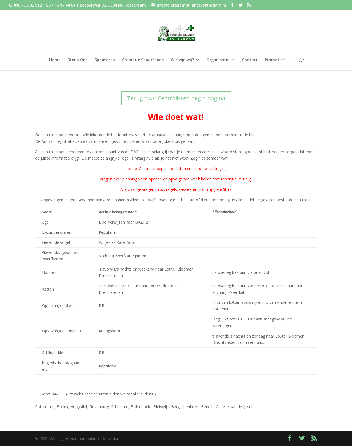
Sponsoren (105, 60)
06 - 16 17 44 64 (61, 5)
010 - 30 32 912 (28, 5)
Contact (250, 60)
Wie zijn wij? (182, 60)
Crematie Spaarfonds (143, 60)
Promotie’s (275, 60)
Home (55, 60)
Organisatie (218, 60)
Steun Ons (77, 60)
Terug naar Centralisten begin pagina (176, 98)
